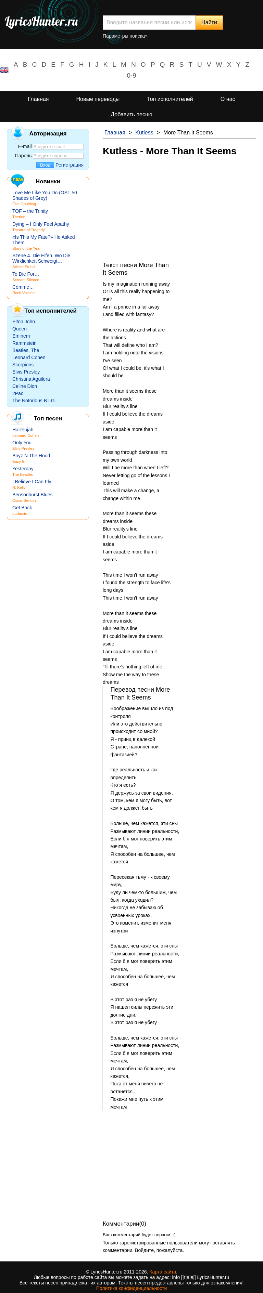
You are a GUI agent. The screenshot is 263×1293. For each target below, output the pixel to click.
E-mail (25, 146)
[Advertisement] (179, 213)
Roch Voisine (23, 293)
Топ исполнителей (170, 99)
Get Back (22, 507)
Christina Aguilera (31, 379)
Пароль (23, 155)
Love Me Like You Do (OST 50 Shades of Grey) (44, 195)
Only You (22, 442)
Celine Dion (24, 386)
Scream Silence (25, 280)
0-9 (131, 75)
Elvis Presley (26, 372)
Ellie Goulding (24, 204)
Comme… (23, 287)
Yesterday (23, 468)
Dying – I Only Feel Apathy (40, 224)
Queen (19, 328)
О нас (228, 99)
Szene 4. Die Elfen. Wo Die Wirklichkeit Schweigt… (41, 258)
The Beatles (22, 474)
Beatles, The (25, 350)
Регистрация (69, 165)
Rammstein (24, 343)
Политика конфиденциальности (131, 1288)
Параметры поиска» (125, 36)
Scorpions (23, 364)
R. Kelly (19, 487)
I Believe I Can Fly (31, 481)
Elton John (23, 321)
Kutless (144, 132)
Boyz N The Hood (31, 455)
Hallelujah (22, 429)
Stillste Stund (23, 267)
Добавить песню (131, 114)
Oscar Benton (24, 500)
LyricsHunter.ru (41, 21)
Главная (38, 99)
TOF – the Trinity (30, 211)
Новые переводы (98, 99)
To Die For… (25, 274)
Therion (18, 217)
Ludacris (19, 513)
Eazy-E (18, 461)
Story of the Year (26, 248)
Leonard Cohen (29, 357)
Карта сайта (162, 1272)
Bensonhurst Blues (32, 494)
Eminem (21, 336)
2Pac (17, 393)
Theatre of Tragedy (28, 230)
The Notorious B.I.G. (34, 400)
